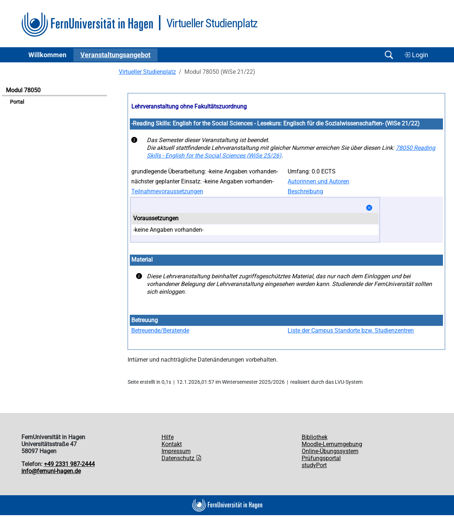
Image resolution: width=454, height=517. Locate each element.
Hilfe (168, 437)
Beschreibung (305, 191)
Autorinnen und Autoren (318, 181)
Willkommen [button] (47, 55)
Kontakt (172, 444)
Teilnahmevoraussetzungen (167, 191)
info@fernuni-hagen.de (51, 471)
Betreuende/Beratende (160, 330)
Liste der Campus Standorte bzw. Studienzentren (351, 330)
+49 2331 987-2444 (69, 464)
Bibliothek (314, 437)
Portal (17, 102)
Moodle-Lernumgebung (332, 444)
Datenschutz (182, 458)
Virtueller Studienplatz (147, 71)
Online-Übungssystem (330, 451)
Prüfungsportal (321, 458)
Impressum (176, 451)
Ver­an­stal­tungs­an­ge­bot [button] (115, 55)
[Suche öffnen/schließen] (389, 54)
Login (416, 55)
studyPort (314, 465)
